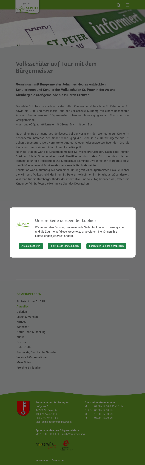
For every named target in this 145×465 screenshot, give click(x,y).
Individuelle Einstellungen (65, 245)
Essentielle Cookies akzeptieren (106, 245)
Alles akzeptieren (30, 245)
